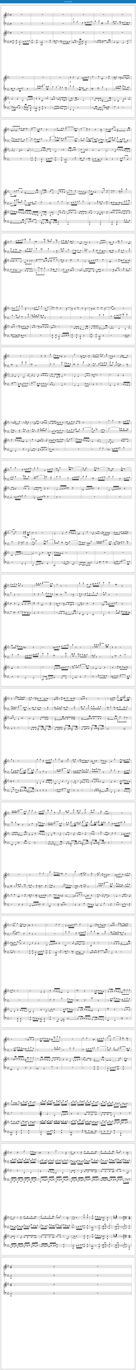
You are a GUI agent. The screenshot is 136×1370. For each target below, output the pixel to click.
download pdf (68, 1)
